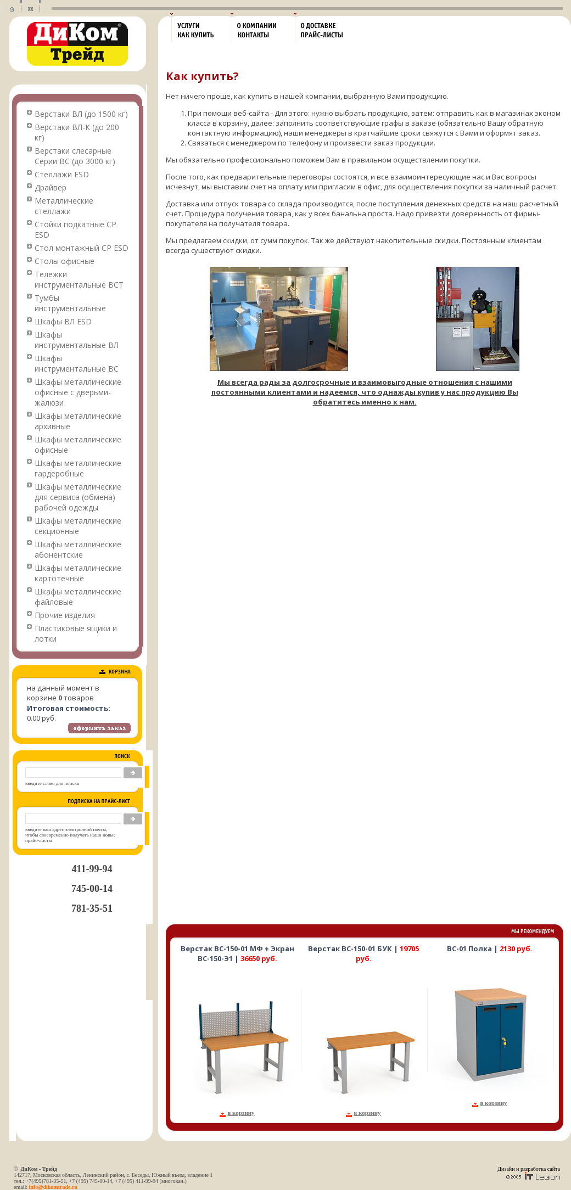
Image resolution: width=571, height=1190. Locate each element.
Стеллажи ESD (62, 174)
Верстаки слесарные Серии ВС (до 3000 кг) (75, 155)
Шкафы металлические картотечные (78, 573)
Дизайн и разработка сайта (528, 1169)
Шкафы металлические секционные (78, 525)
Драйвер (50, 187)
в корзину (240, 1112)
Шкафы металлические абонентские (78, 549)
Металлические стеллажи (64, 205)
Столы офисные (64, 261)
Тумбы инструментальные (70, 303)
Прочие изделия (65, 615)
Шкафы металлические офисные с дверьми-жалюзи (78, 392)
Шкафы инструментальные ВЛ (77, 339)
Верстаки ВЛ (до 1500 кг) (81, 114)
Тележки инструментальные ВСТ (79, 279)
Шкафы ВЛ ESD (63, 321)
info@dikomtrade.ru (53, 1187)
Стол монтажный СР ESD (81, 248)
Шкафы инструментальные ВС (77, 363)
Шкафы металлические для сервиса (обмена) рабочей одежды (78, 497)
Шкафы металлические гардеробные (78, 468)
